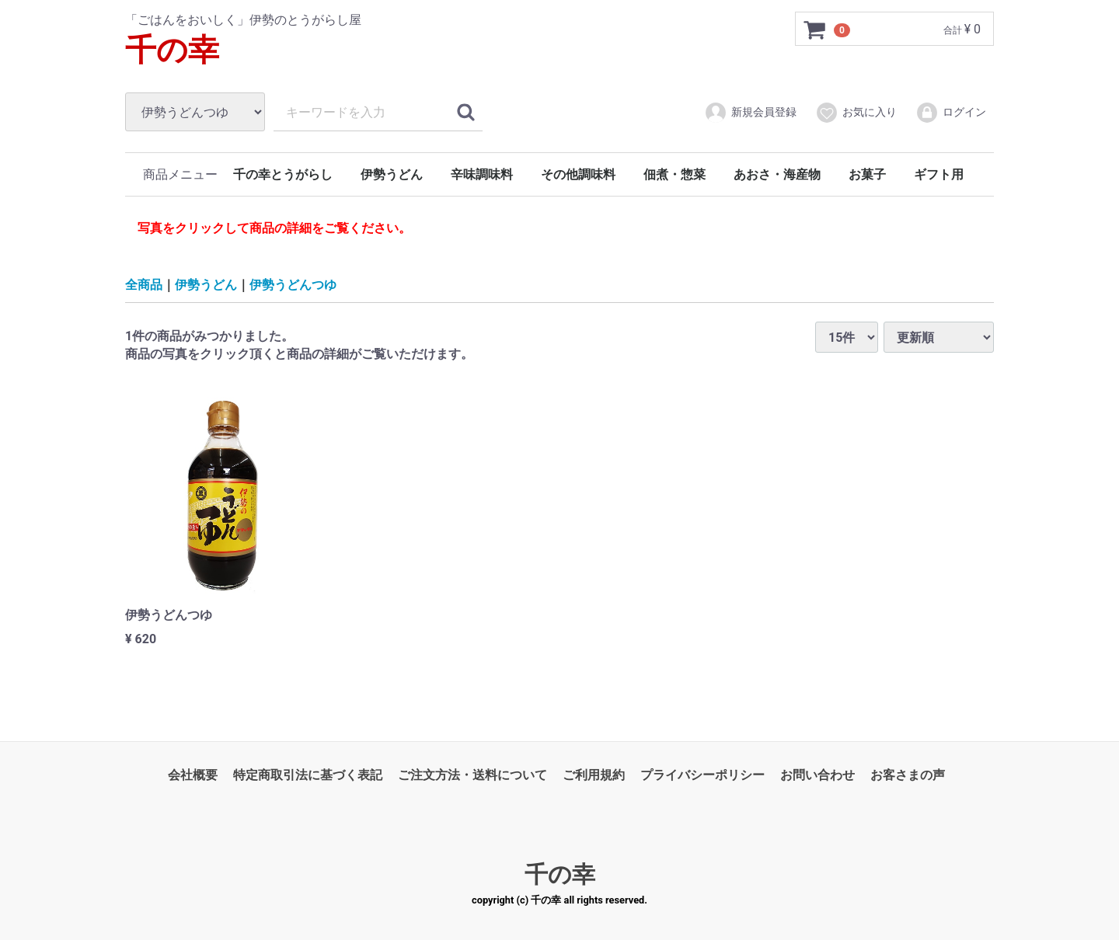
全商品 (143, 284)
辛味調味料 (482, 174)
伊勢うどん (392, 174)
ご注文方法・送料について (472, 775)
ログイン (950, 112)
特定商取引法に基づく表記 (307, 775)
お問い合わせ (817, 775)
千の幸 (172, 50)
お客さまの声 (907, 775)
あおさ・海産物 (777, 174)
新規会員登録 (750, 112)
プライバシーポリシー (702, 775)
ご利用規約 (594, 775)
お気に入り (856, 112)
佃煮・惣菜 (674, 174)
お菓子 (867, 174)
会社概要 (193, 775)
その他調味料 (578, 174)
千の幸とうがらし (283, 174)
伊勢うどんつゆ (292, 284)
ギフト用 (939, 174)
